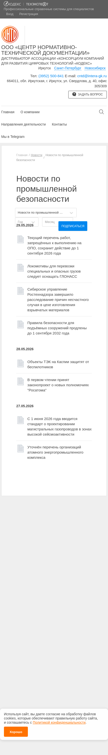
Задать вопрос (87, 94)
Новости (36, 155)
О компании (29, 112)
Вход (9, 14)
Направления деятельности (23, 124)
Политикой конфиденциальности (59, 722)
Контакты (59, 124)
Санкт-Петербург (67, 68)
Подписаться (72, 226)
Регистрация (28, 14)
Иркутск (44, 68)
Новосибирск (95, 68)
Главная (7, 112)
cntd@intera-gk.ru (92, 76)
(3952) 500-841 (51, 76)
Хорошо (16, 732)
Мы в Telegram (13, 137)
